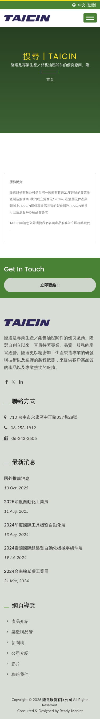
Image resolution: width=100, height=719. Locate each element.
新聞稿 (17, 642)
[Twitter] (13, 382)
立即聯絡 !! (49, 285)
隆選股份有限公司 (57, 699)
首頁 (50, 79)
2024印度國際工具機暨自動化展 (35, 525)
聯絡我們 (20, 674)
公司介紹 (20, 652)
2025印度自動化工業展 (26, 502)
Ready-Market (71, 710)
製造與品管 (22, 631)
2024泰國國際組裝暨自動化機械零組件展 (43, 548)
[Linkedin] (21, 382)
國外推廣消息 (17, 478)
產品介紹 (20, 621)
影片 (15, 663)
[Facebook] (6, 382)
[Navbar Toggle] (90, 18)
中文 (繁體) (87, 5)
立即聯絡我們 (80, 223)
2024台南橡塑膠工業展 (26, 571)
